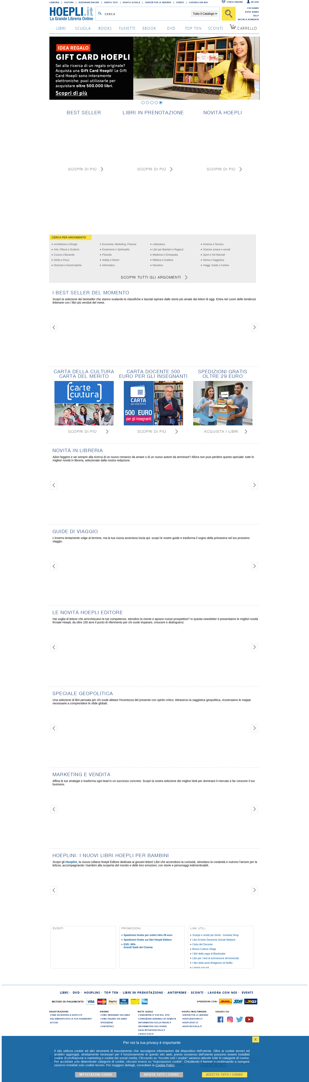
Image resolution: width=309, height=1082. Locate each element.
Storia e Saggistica (213, 260)
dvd (171, 28)
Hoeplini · (93, 992)
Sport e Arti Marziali (214, 254)
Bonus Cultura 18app (204, 949)
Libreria (54, 2)
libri (61, 28)
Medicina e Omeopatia (165, 254)
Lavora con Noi (198, 2)
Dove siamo (252, 12)
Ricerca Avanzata (248, 19)
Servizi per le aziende (158, 2)
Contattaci (107, 1026)
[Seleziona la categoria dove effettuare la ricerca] (205, 14)
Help (256, 15)
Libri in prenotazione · (144, 992)
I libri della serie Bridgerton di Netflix (212, 962)
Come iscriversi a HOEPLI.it (66, 1015)
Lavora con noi (200, 967)
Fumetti (127, 28)
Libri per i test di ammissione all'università (215, 958)
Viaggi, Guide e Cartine (216, 265)
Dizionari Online (89, 2)
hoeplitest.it (190, 1022)
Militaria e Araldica (163, 260)
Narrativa (158, 265)
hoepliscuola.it (192, 1026)
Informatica (108, 265)
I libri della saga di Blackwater (209, 953)
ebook (149, 28)
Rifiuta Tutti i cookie (161, 1074)
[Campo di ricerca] (147, 14)
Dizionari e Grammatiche (68, 265)
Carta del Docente (202, 944)
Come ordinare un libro (115, 1015)
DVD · (77, 992)
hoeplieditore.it (192, 1018)
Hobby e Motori (110, 260)
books (105, 28)
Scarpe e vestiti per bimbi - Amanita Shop (215, 935)
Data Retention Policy (151, 1030)
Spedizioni (106, 1022)
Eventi (180, 2)
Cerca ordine (235, 2)
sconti (215, 28)
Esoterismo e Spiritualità (115, 249)
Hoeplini (71, 862)
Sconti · (198, 992)
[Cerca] (229, 14)
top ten (193, 28)
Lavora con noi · (223, 992)
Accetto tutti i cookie (224, 1074)
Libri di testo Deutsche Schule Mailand (213, 939)
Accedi (255, 2)
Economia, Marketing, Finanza (119, 244)
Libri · (65, 992)
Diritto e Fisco (61, 260)
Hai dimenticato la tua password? (71, 1018)
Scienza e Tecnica (213, 244)
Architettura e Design (65, 244)
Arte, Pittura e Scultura (66, 249)
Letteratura (159, 244)
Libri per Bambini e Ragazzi (168, 249)
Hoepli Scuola (131, 2)
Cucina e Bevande (64, 254)
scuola (83, 28)
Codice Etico (146, 1034)
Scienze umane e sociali (216, 249)
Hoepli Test (111, 2)
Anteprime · (178, 992)
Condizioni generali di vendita (157, 1018)
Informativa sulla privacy (154, 1022)
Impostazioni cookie (95, 1074)
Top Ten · (112, 992)
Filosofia (107, 254)
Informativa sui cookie (152, 1026)
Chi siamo (253, 8)
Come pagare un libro (113, 1018)
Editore (69, 2)
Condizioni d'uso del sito (154, 1015)
